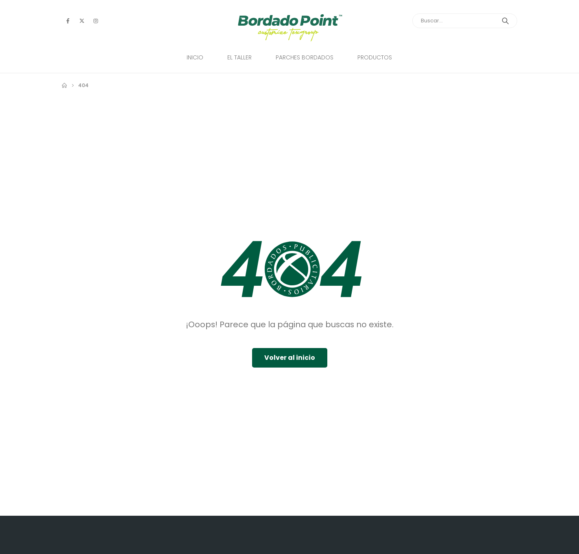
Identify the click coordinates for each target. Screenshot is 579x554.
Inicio (195, 57)
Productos (374, 57)
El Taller (239, 57)
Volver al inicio (289, 357)
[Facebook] (68, 20)
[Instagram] (95, 20)
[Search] (505, 21)
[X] (81, 20)
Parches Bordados (304, 57)
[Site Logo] (290, 28)
